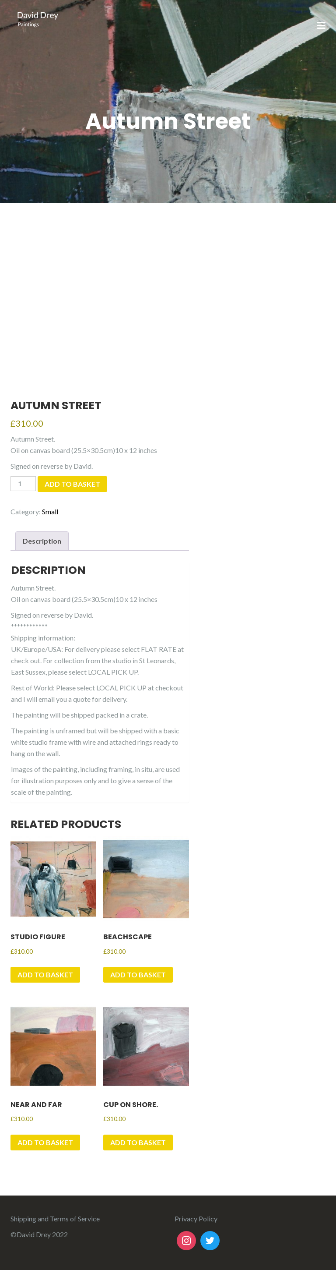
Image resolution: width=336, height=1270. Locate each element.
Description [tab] (42, 541)
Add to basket (72, 484)
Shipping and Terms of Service (55, 1218)
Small (50, 511)
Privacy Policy (196, 1218)
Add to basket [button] (45, 974)
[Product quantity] (23, 483)
